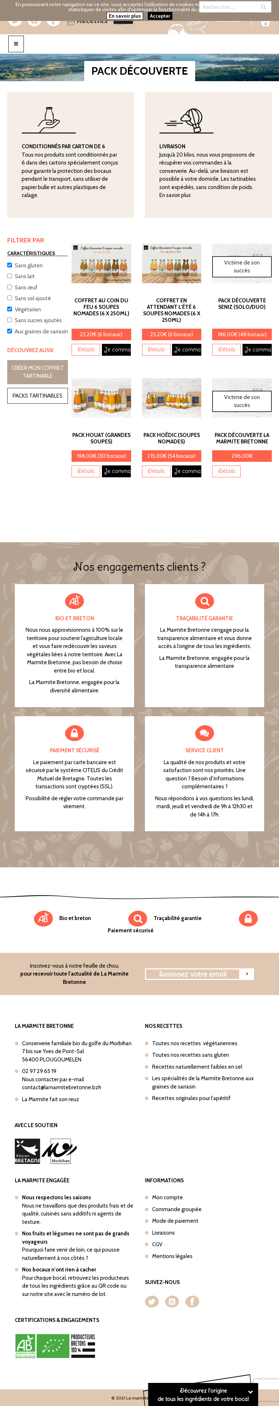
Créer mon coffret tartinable (38, 372)
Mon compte (167, 1197)
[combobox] (235, 7)
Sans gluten (29, 265)
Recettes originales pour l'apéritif (191, 1098)
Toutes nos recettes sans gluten (190, 1055)
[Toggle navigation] (16, 44)
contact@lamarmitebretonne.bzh (61, 1087)
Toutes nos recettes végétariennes (194, 1043)
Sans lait (25, 276)
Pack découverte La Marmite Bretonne (242, 438)
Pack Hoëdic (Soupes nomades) (171, 438)
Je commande (117, 349)
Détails (86, 349)
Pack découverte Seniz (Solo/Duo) (242, 303)
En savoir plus (175, 195)
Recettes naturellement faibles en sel (197, 1067)
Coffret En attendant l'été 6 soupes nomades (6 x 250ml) (171, 310)
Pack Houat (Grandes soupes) (101, 438)
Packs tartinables (38, 396)
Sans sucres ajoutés (38, 320)
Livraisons (163, 1233)
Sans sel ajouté (33, 298)
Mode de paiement (175, 1221)
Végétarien (28, 309)
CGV (157, 1244)
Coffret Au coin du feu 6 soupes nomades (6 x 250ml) (101, 307)
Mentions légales (172, 1256)
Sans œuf (26, 287)
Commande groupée (177, 1209)
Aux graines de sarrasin (41, 331)
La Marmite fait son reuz (50, 1099)
